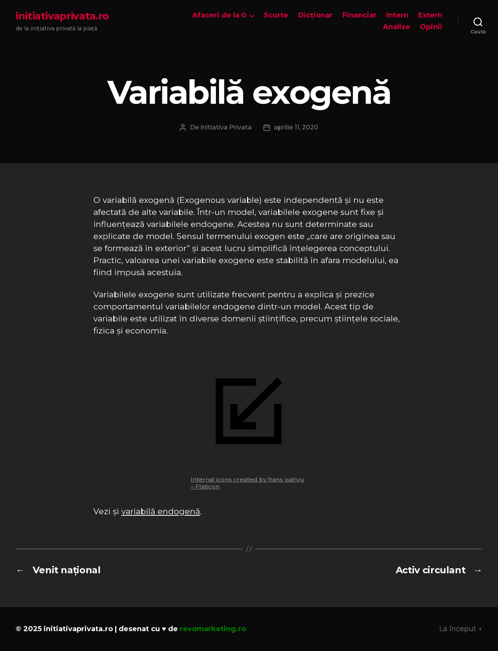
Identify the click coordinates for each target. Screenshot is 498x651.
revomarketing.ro (213, 629)
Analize (396, 27)
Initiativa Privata (226, 127)
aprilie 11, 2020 (296, 127)
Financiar (359, 15)
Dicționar (315, 15)
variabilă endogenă (160, 511)
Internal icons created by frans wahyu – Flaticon (247, 483)
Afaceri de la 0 (219, 15)
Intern (397, 15)
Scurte (276, 15)
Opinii (431, 27)
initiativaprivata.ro (62, 16)
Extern (430, 15)
